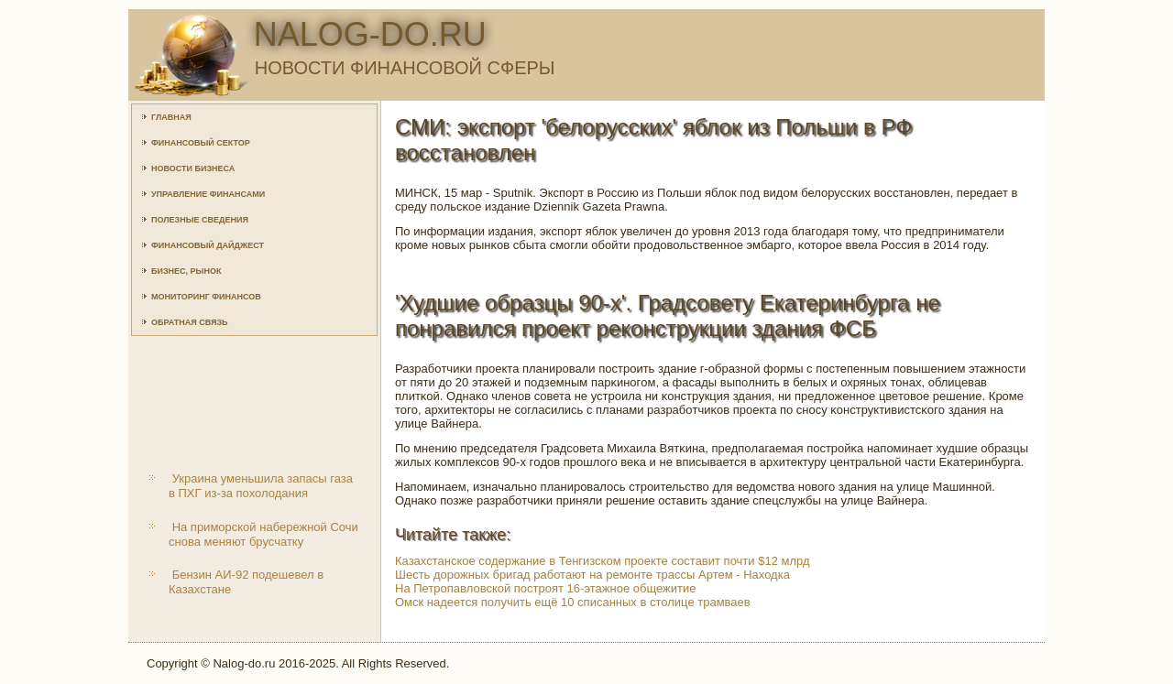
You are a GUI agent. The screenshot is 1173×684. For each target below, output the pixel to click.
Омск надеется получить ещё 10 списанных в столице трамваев (573, 602)
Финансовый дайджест (207, 245)
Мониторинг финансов (206, 296)
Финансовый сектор (200, 142)
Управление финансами (208, 194)
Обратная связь (189, 322)
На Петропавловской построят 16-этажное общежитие (545, 588)
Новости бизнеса (193, 168)
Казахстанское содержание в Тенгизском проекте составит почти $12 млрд (602, 561)
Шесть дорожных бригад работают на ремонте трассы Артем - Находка (592, 574)
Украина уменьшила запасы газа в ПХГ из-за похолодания (261, 486)
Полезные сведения (199, 219)
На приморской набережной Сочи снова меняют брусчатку (263, 534)
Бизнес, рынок (186, 271)
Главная (171, 117)
